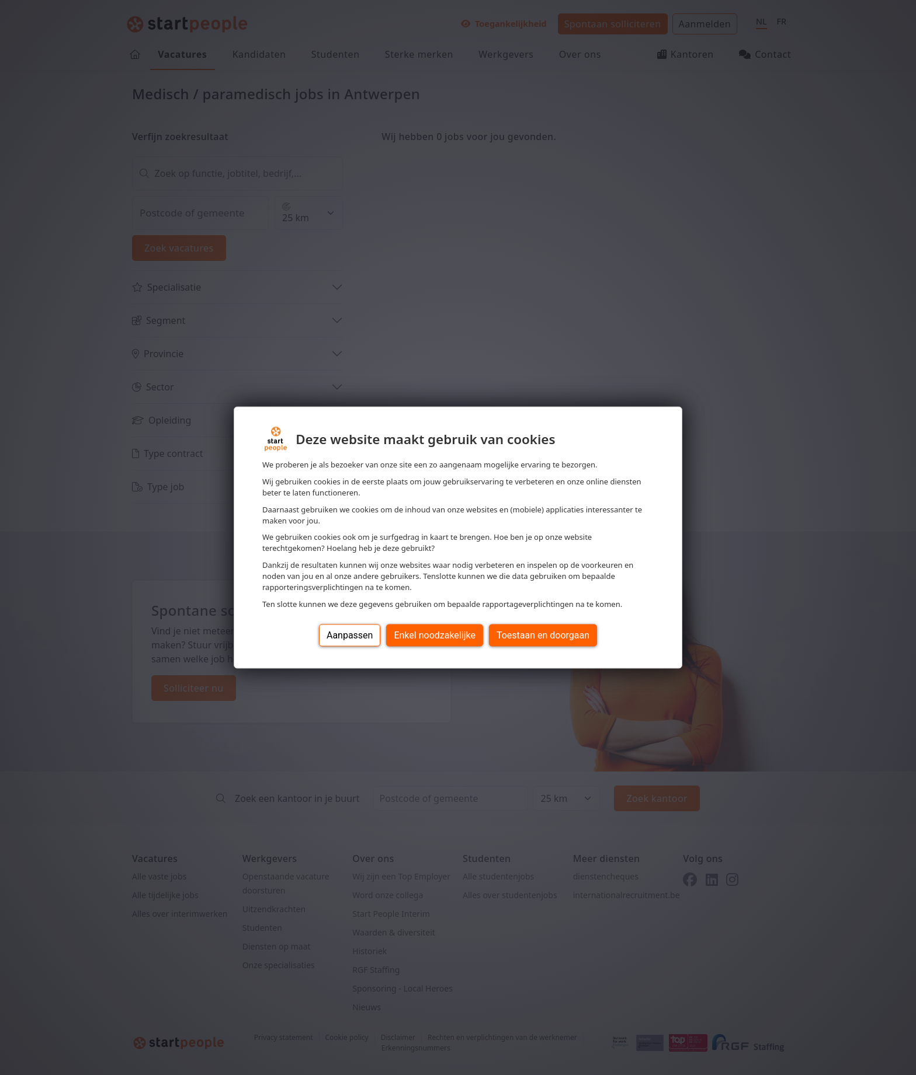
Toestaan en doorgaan (543, 634)
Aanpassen (350, 634)
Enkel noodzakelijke (434, 634)
